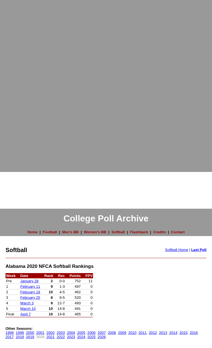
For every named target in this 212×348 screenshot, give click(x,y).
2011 (143, 333)
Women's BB (95, 232)
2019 (30, 337)
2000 (30, 333)
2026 (102, 337)
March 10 (28, 309)
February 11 (30, 286)
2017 (10, 337)
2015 (183, 333)
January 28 (29, 281)
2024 (81, 337)
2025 (92, 337)
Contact (178, 232)
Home (32, 232)
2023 (71, 337)
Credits (159, 232)
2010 (132, 333)
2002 (50, 333)
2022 (61, 337)
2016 (194, 333)
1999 (20, 333)
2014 (173, 333)
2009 (122, 333)
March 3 (27, 303)
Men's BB (70, 232)
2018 (20, 337)
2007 (102, 333)
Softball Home (176, 250)
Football (50, 232)
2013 (163, 333)
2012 (153, 333)
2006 (92, 333)
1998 (10, 333)
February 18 (30, 292)
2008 (112, 333)
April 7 (25, 314)
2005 (81, 333)
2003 (61, 333)
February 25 (30, 297)
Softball (118, 232)
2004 (71, 333)
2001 (40, 333)
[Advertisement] (22, 83)
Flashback (139, 232)
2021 (50, 337)
